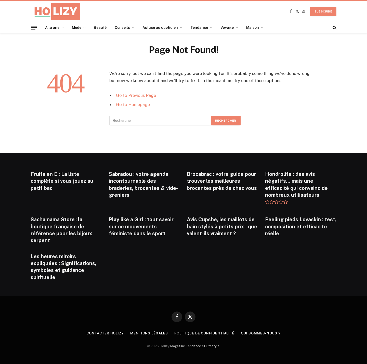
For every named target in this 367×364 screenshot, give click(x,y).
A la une (52, 27)
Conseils (122, 27)
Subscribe (323, 11)
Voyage (227, 27)
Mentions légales (149, 333)
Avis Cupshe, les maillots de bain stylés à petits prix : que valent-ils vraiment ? (222, 226)
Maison (252, 27)
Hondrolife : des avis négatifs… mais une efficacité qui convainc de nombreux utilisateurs (296, 184)
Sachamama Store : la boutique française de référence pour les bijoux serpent (61, 229)
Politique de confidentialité (204, 333)
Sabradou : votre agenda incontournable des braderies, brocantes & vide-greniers (143, 184)
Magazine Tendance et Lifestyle (195, 346)
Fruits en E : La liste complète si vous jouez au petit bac (62, 181)
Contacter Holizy (105, 333)
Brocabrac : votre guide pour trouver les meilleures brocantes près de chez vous (222, 181)
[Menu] (34, 27)
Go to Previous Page (136, 95)
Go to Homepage (133, 104)
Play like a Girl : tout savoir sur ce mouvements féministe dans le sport (141, 226)
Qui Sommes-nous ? (260, 333)
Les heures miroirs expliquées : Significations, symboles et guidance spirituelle (63, 266)
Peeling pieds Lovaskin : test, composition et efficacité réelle (300, 226)
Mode (76, 27)
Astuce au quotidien (160, 27)
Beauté (100, 27)
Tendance (199, 27)
